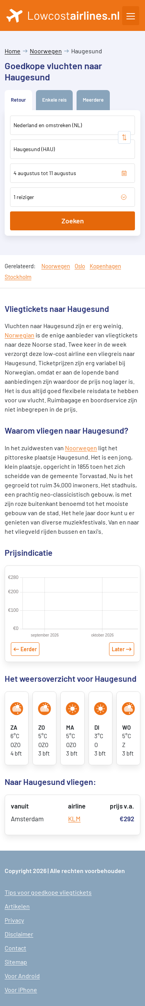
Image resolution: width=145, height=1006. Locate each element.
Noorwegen (46, 50)
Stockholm (18, 276)
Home (12, 50)
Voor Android (22, 975)
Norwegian (19, 335)
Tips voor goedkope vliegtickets (48, 892)
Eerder (28, 649)
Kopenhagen (105, 265)
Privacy (14, 920)
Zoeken (72, 220)
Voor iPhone (21, 989)
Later (118, 649)
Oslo (80, 265)
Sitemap (16, 961)
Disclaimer (19, 934)
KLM (74, 818)
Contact (15, 948)
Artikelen (17, 906)
